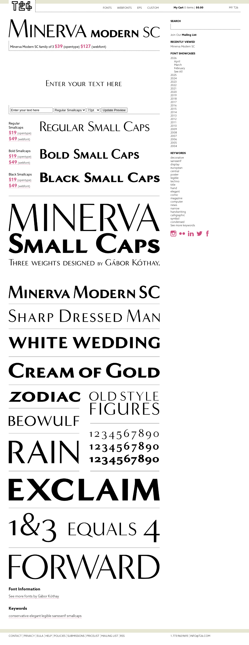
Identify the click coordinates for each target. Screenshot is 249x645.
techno (175, 181)
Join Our (184, 35)
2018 (174, 98)
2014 (174, 112)
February (179, 68)
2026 (174, 58)
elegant (35, 616)
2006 (174, 139)
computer (177, 201)
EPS (139, 7)
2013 (174, 115)
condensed (178, 222)
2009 (174, 129)
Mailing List (109, 636)
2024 (174, 78)
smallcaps (74, 616)
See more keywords (183, 225)
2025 (174, 75)
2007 (174, 136)
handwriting (178, 211)
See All (178, 71)
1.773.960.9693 (179, 636)
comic (174, 195)
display (175, 164)
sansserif (59, 616)
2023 (174, 81)
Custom (153, 7)
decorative (177, 157)
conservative (19, 616)
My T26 (233, 7)
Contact (15, 636)
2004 (174, 146)
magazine (176, 198)
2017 (174, 102)
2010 (174, 125)
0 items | (188, 7)
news (174, 205)
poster (174, 174)
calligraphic (178, 215)
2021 (174, 88)
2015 (174, 108)
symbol (175, 218)
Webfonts (124, 7)
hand (174, 188)
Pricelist (92, 636)
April (177, 61)
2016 (174, 105)
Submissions (76, 636)
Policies (59, 636)
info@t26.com (200, 636)
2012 (174, 119)
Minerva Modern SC (183, 46)
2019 (174, 95)
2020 (174, 92)
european (177, 167)
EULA (40, 636)
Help (48, 636)
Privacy (29, 636)
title (173, 184)
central (175, 171)
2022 (174, 85)
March (178, 64)
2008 (174, 132)
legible (46, 616)
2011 (174, 122)
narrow (175, 208)
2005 (174, 142)
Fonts (107, 7)
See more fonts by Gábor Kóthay (34, 596)
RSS (122, 636)
